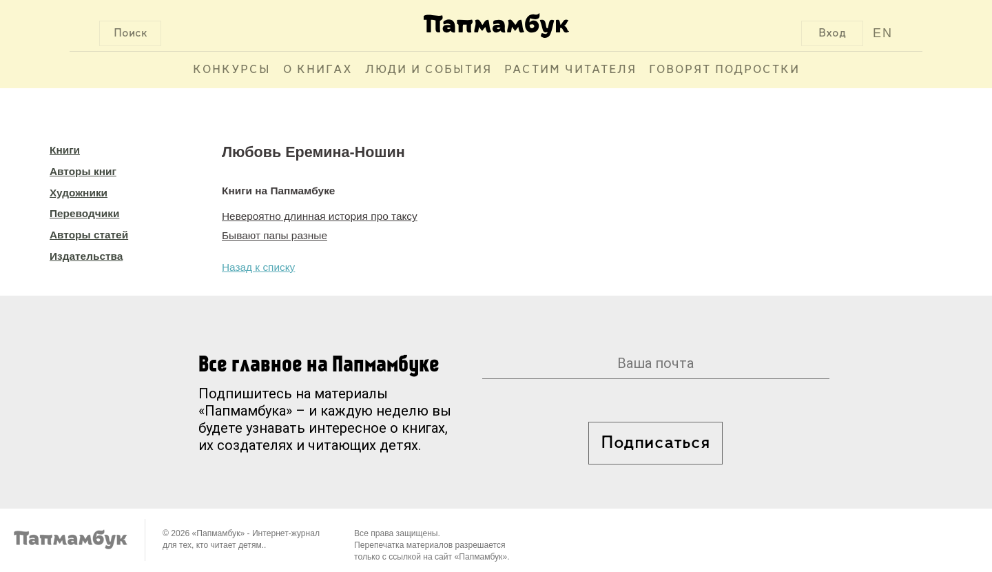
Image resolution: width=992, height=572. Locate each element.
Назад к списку (258, 267)
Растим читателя (570, 69)
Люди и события (428, 69)
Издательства (86, 256)
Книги (65, 150)
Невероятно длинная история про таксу (319, 216)
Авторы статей (89, 235)
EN (883, 33)
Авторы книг (83, 171)
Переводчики (84, 213)
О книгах (318, 69)
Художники (78, 192)
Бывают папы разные (274, 235)
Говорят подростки (724, 69)
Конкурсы (232, 69)
